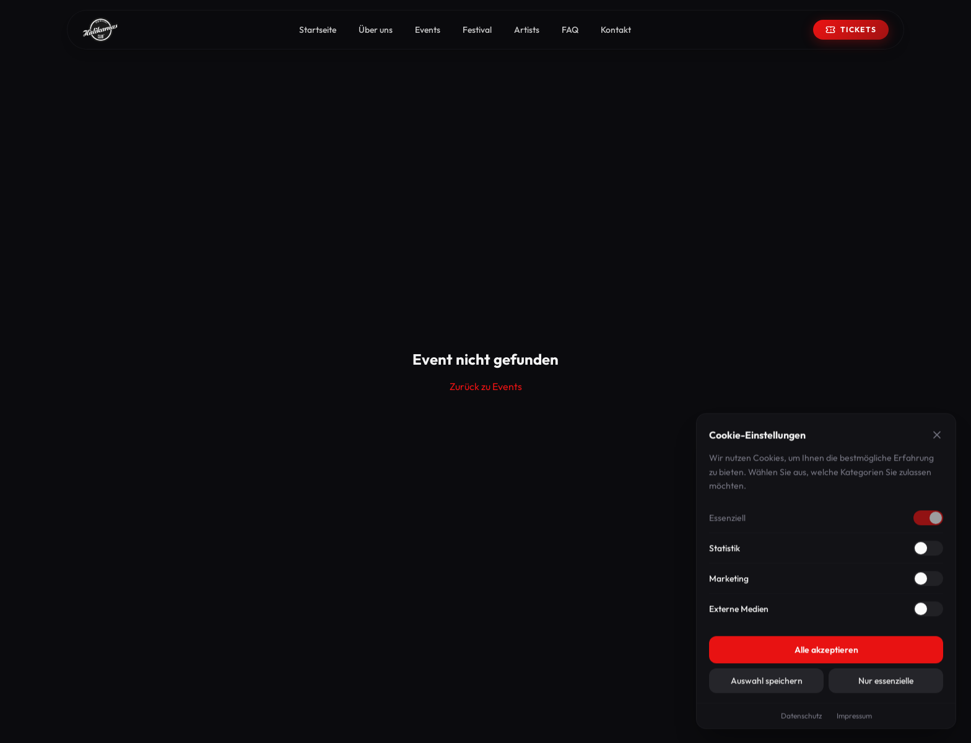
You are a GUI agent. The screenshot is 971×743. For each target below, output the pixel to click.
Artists (526, 29)
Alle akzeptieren (826, 652)
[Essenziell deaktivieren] (928, 520)
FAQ (570, 29)
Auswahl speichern (767, 683)
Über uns (376, 29)
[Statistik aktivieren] (928, 551)
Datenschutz (801, 718)
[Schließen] (937, 437)
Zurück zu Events (486, 386)
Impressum (854, 718)
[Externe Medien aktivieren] (928, 611)
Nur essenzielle (885, 683)
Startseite (317, 29)
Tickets (850, 30)
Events (427, 29)
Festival (477, 29)
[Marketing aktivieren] (928, 581)
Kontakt (616, 29)
